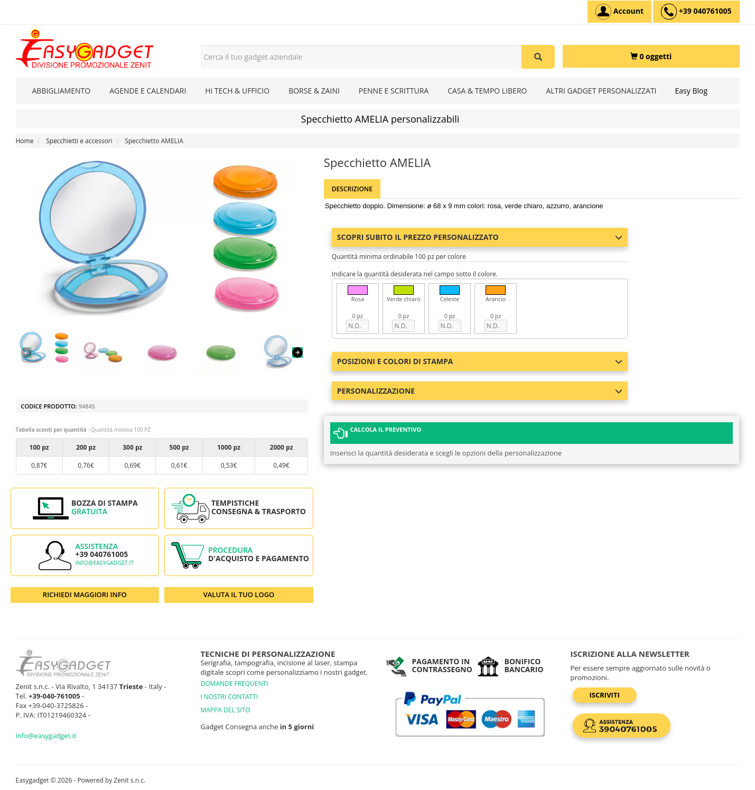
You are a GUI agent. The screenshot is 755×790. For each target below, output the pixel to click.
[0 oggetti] (651, 56)
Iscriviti (605, 695)
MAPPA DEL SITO (225, 709)
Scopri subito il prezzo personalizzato (479, 237)
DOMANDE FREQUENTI (234, 683)
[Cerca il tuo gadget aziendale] (538, 57)
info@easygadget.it (105, 562)
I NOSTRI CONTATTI (229, 696)
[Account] (619, 12)
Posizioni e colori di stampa (479, 361)
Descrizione (352, 188)
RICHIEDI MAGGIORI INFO (85, 594)
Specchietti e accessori (79, 140)
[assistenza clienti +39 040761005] (696, 12)
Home (25, 140)
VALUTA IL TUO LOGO (239, 594)
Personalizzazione (479, 391)
